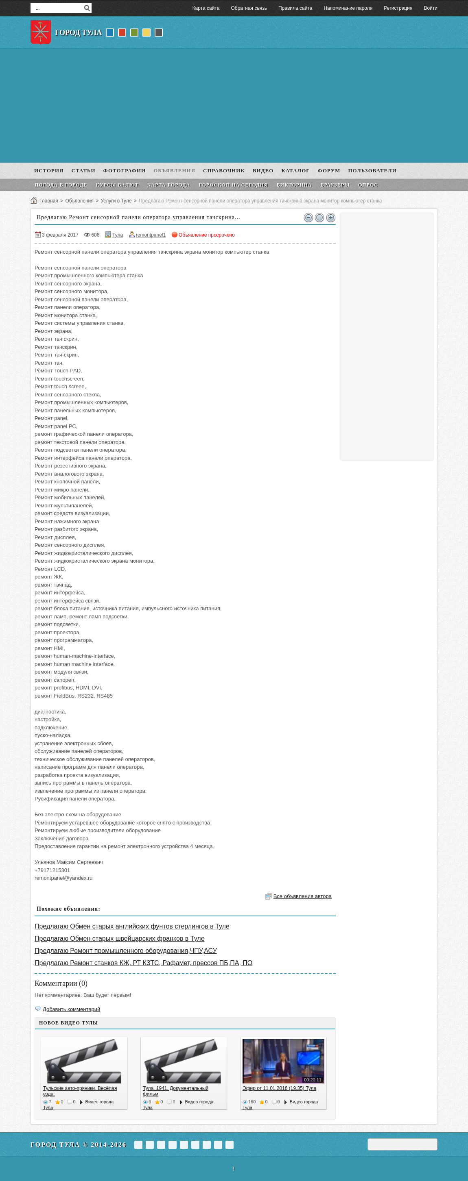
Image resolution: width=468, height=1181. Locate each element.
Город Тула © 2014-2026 (79, 1144)
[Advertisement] (234, 106)
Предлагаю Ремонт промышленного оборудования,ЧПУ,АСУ (126, 950)
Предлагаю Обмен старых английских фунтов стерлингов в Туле (132, 926)
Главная (48, 201)
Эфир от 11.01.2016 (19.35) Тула (279, 1088)
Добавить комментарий (71, 1009)
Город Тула (78, 32)
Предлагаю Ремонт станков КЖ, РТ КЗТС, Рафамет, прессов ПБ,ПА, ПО (143, 962)
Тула (117, 235)
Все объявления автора (302, 896)
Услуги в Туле (116, 201)
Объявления (79, 201)
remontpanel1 (151, 235)
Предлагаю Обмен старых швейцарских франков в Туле (120, 938)
